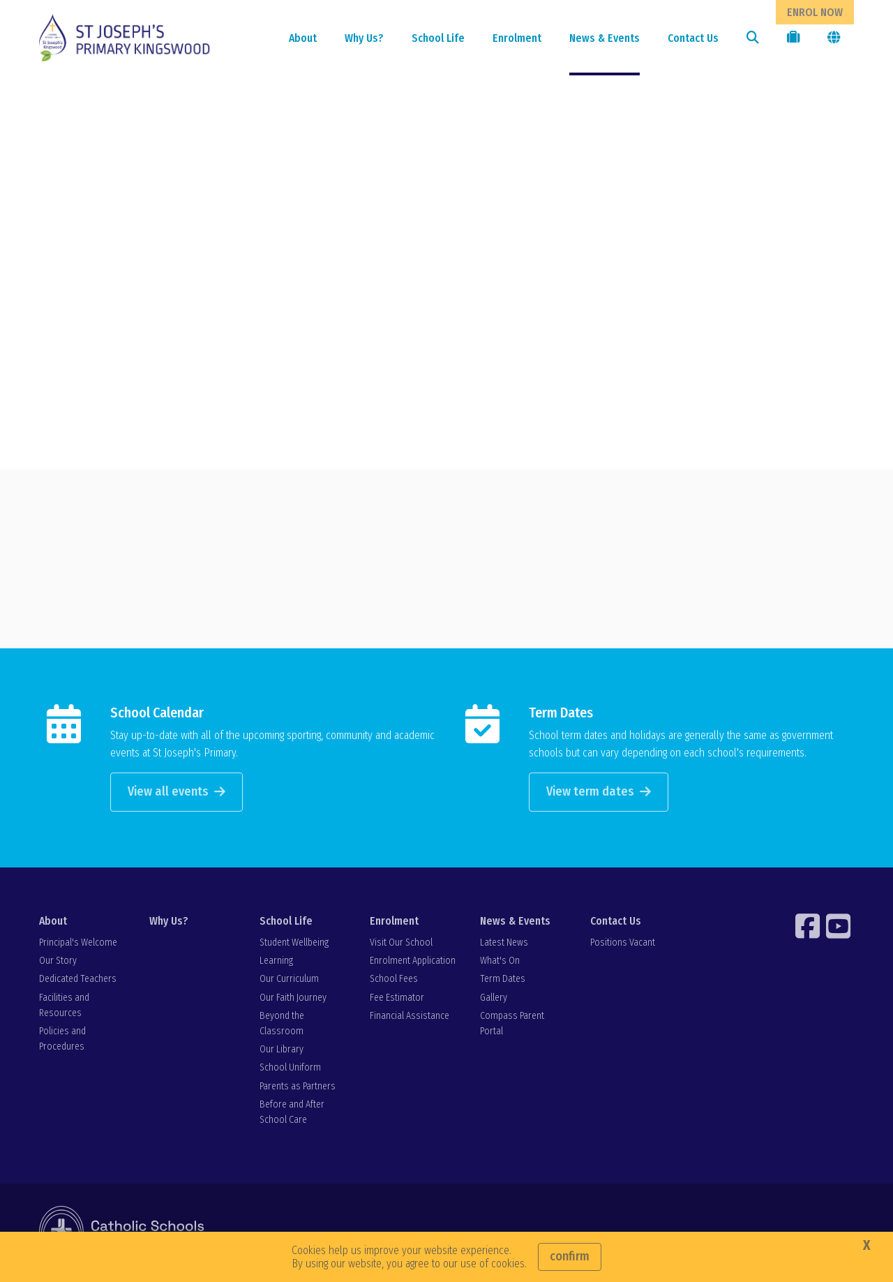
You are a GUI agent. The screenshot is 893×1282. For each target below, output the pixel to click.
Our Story (58, 963)
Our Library (281, 1051)
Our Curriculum (289, 981)
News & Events (604, 38)
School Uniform (290, 1069)
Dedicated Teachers (78, 981)
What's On (500, 963)
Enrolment (517, 38)
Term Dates (561, 714)
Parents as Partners (298, 1088)
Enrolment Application (413, 963)
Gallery (493, 999)
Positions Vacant (622, 945)
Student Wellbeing (294, 945)
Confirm (570, 1256)
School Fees (394, 981)
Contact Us (693, 38)
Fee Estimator (397, 999)
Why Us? (364, 38)
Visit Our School (401, 945)
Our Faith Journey (293, 999)
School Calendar (157, 714)
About (303, 38)
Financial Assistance (409, 1017)
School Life (438, 38)
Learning (276, 963)
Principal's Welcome (78, 945)
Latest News (504, 945)
